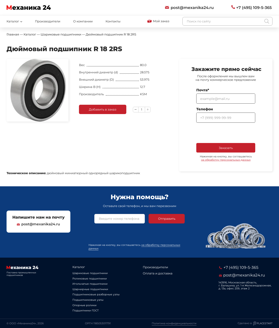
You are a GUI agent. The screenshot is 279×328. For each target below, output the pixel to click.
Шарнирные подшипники (90, 289)
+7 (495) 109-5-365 (238, 267)
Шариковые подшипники (90, 273)
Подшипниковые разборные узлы (96, 294)
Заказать (226, 148)
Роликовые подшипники (89, 278)
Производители (47, 21)
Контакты (113, 21)
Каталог (78, 267)
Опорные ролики (84, 305)
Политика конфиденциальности (174, 323)
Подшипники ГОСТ (85, 310)
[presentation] (224, 133)
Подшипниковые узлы (87, 299)
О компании (83, 21)
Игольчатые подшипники (90, 283)
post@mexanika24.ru (38, 224)
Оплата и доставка (158, 273)
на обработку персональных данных (226, 159)
